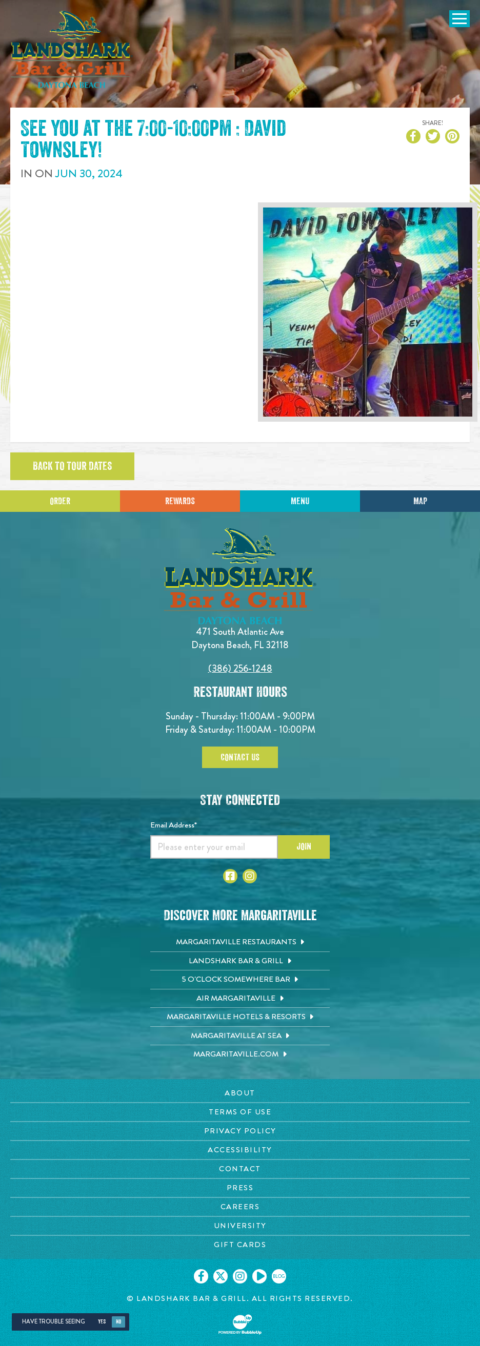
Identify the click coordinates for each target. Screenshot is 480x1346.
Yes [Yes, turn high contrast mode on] (102, 1321)
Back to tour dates (72, 466)
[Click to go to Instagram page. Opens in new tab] (250, 876)
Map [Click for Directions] (420, 501)
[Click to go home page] (71, 49)
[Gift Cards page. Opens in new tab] (240, 1245)
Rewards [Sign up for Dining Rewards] (180, 501)
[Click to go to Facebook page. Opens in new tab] (230, 876)
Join (303, 846)
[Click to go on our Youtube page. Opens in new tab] (259, 1276)
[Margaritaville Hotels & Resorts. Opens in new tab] (240, 1017)
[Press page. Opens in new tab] (240, 1188)
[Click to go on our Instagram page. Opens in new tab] (240, 1276)
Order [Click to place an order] (60, 501)
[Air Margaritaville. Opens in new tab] (240, 998)
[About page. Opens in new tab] (240, 1093)
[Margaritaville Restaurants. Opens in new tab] (240, 942)
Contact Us (240, 757)
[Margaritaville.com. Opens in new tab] (240, 1054)
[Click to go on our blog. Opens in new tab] (279, 1276)
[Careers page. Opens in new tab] (240, 1207)
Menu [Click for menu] (300, 501)
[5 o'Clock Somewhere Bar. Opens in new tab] (240, 979)
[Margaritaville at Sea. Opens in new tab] (240, 1036)
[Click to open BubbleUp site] (240, 1324)
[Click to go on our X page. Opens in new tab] (220, 1276)
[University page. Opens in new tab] (240, 1226)
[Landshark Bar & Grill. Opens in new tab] (240, 961)
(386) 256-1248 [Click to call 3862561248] (240, 668)
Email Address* (173, 825)
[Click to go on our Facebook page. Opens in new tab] (201, 1276)
